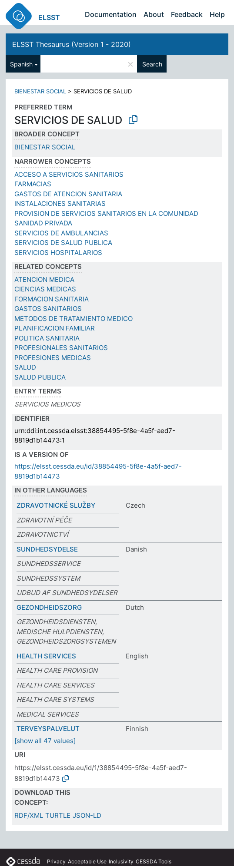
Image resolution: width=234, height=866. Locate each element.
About (154, 14)
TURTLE (57, 815)
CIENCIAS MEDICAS (45, 289)
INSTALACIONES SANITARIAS (60, 203)
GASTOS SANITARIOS (48, 308)
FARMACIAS (32, 184)
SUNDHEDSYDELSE (47, 549)
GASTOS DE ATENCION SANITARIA (68, 194)
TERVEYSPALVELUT (48, 728)
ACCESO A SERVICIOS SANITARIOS (69, 174)
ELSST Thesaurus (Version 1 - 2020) (71, 44)
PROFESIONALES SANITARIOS (61, 348)
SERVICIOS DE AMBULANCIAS (61, 233)
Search (152, 64)
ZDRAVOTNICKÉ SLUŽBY (56, 505)
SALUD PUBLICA (40, 377)
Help (217, 14)
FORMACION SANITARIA (51, 299)
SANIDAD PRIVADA (43, 223)
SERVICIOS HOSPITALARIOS (58, 252)
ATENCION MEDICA (44, 279)
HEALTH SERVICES (46, 656)
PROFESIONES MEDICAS (52, 358)
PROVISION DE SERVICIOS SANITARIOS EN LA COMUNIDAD (106, 213)
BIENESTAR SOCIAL (40, 91)
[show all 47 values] (45, 741)
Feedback (187, 14)
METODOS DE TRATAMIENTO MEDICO (73, 318)
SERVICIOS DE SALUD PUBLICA (63, 242)
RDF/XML (28, 815)
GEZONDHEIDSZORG (49, 607)
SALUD (25, 367)
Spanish (21, 64)
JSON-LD (87, 815)
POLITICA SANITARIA (47, 338)
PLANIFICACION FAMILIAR (54, 328)
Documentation (111, 14)
